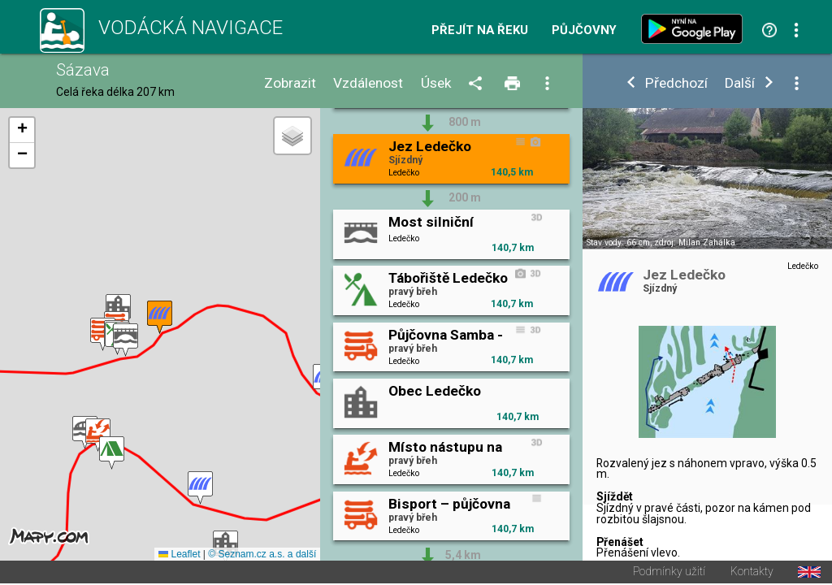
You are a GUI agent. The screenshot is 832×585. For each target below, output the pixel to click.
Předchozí (676, 83)
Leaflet (179, 555)
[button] (97, 436)
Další (740, 83)
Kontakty (752, 573)
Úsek (436, 83)
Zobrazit (290, 83)
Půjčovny (584, 30)
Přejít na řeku (479, 30)
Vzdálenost (368, 83)
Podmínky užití (669, 573)
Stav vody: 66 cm (618, 242)
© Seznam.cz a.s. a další (262, 555)
